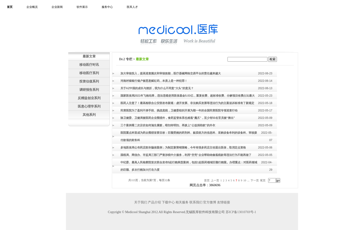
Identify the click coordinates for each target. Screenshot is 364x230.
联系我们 (195, 202)
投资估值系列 (89, 81)
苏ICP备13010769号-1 (241, 212)
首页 (10, 7)
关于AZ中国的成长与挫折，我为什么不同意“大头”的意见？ (157, 88)
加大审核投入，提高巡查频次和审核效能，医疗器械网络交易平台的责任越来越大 (170, 73)
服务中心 (107, 7)
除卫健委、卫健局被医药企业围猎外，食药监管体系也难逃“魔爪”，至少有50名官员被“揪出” (177, 118)
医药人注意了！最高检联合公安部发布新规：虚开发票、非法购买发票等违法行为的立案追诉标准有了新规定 (187, 103)
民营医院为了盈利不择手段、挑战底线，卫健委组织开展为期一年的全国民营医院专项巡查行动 (178, 110)
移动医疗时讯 (89, 64)
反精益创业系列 (89, 98)
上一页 (215, 180)
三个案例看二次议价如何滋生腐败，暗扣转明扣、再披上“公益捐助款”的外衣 (167, 125)
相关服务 (182, 202)
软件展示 (82, 7)
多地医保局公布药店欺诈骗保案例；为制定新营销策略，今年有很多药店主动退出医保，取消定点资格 (183, 147)
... (248, 180)
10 (244, 180)
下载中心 (168, 202)
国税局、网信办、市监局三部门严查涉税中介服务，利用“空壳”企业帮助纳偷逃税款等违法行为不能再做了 (185, 155)
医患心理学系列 (89, 106)
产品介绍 (154, 202)
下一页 (254, 180)
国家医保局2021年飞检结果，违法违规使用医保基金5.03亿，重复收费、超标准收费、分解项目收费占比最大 (187, 95)
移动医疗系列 (89, 73)
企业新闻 (57, 7)
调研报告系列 (89, 89)
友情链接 (223, 202)
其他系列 (89, 115)
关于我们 (140, 202)
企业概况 (32, 7)
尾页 (263, 180)
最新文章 (89, 56)
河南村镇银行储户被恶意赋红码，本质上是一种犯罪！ (153, 80)
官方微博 (209, 202)
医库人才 (132, 7)
